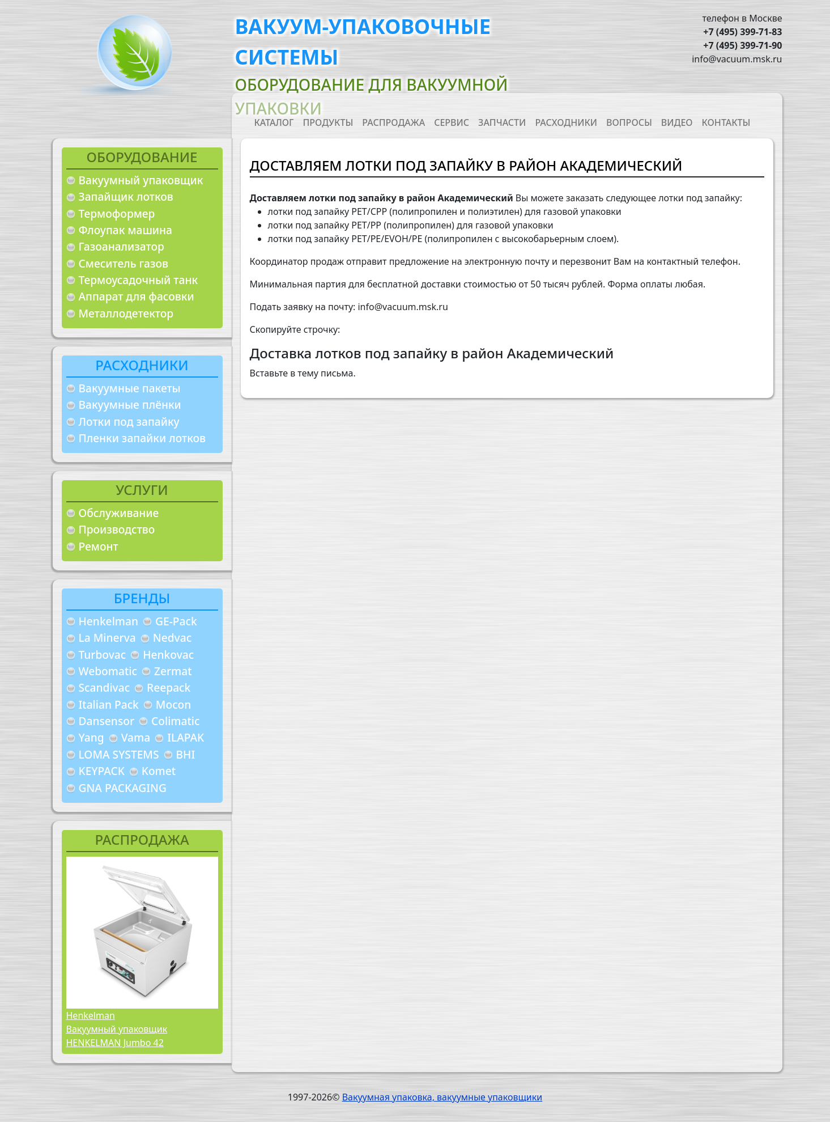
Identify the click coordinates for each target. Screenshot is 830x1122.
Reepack (168, 687)
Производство (117, 529)
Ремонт (98, 546)
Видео (677, 122)
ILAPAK (185, 737)
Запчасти (502, 122)
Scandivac (104, 687)
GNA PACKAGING (123, 788)
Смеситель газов (124, 263)
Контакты (726, 122)
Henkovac (168, 655)
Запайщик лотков (126, 196)
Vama (136, 737)
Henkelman (109, 621)
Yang (91, 737)
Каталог (274, 122)
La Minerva (107, 637)
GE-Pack (176, 621)
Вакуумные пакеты (130, 388)
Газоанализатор (121, 246)
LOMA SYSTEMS (119, 754)
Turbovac (102, 655)
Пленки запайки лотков (142, 438)
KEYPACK (102, 771)
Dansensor (107, 721)
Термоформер (117, 213)
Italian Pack (109, 704)
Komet (159, 771)
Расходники (566, 122)
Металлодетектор (126, 313)
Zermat (173, 671)
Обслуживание (119, 513)
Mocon (173, 704)
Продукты (328, 122)
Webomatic (108, 671)
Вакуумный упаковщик (141, 180)
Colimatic (175, 721)
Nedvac (172, 637)
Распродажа (393, 122)
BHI (185, 754)
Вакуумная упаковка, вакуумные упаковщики (442, 1097)
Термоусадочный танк (138, 280)
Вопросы (629, 122)
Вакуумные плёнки (130, 404)
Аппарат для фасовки (136, 296)
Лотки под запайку (129, 421)
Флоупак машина (126, 230)
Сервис (451, 122)
